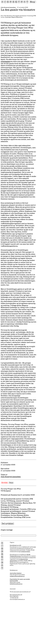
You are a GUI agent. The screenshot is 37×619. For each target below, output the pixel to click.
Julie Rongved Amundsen (8, 7)
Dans (11, 483)
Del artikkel (8, 523)
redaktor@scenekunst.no (17, 576)
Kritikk (4, 483)
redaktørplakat (25, 551)
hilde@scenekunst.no (16, 583)
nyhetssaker (5, 61)
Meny (32, 2)
